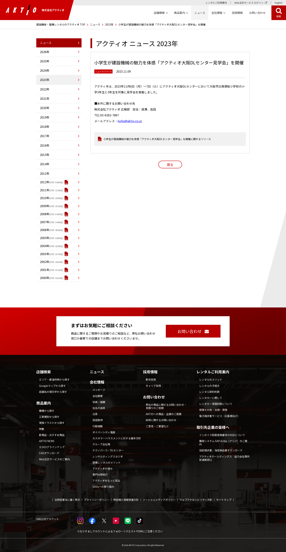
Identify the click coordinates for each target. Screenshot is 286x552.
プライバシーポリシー (96, 499)
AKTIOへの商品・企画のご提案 (163, 414)
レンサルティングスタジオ (107, 456)
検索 (278, 16)
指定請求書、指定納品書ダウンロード (221, 450)
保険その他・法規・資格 (213, 409)
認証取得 (97, 420)
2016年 (44, 145)
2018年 (44, 126)
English (278, 2)
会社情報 (97, 382)
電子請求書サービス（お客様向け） (219, 416)
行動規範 (97, 426)
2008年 (44, 214)
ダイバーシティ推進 (103, 432)
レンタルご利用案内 (216, 2)
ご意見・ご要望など (157, 426)
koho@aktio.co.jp (130, 121)
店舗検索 (43, 371)
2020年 (44, 108)
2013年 (44, 173)
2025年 (44, 61)
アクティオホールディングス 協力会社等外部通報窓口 (224, 458)
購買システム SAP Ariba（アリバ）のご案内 (223, 442)
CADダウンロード (49, 453)
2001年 (44, 270)
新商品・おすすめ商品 (52, 435)
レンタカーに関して (210, 397)
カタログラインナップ (52, 447)
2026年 (44, 52)
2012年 (44, 182)
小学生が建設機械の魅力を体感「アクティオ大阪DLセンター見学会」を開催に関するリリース (157, 139)
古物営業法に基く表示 (67, 499)
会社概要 (97, 396)
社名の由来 (98, 408)
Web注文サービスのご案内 (54, 459)
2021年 (44, 98)
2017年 (44, 136)
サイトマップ (223, 499)
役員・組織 (98, 402)
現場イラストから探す (52, 422)
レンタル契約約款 (209, 391)
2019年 (44, 117)
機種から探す (46, 410)
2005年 (44, 238)
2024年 (44, 70)
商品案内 (43, 403)
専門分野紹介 (100, 474)
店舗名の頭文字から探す (53, 391)
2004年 (44, 246)
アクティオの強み (102, 468)
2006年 (44, 230)
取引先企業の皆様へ (212, 427)
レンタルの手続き (209, 385)
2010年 (44, 198)
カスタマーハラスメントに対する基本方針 (116, 438)
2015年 (44, 154)
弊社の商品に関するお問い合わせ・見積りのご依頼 (166, 406)
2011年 (44, 190)
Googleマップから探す (52, 385)
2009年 (44, 206)
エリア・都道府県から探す (54, 379)
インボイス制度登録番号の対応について (222, 435)
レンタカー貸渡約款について (215, 403)
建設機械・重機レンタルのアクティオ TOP (60, 24)
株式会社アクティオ (35, 10)
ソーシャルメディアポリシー (159, 499)
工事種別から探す (49, 416)
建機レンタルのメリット (106, 462)
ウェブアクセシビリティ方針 (195, 499)
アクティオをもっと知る (106, 480)
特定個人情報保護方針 (126, 499)
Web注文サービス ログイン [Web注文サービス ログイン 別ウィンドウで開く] (249, 2)
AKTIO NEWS (46, 441)
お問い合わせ (154, 397)
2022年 (44, 89)
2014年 (44, 164)
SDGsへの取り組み (103, 486)
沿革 (95, 414)
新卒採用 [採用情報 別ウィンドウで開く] (151, 379)
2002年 (44, 261)
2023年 (109, 24)
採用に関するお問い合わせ (161, 420)
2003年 (44, 254)
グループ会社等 (101, 444)
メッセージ (98, 389)
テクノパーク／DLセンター (108, 450)
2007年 (44, 222)
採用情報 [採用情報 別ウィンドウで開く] (237, 13)
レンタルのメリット (210, 379)
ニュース (95, 24)
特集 (41, 429)
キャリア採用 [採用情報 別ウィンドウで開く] (153, 385)
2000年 (44, 278)
